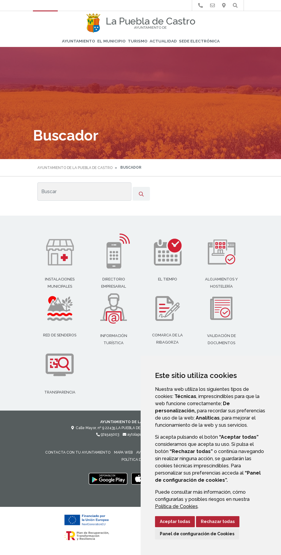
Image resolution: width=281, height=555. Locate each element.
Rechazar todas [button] (218, 521)
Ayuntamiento (78, 41)
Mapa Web (123, 452)
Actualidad (163, 41)
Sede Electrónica (199, 41)
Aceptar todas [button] (175, 521)
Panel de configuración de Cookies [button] (197, 533)
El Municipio (111, 41)
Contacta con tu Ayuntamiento (77, 452)
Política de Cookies (176, 506)
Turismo (138, 41)
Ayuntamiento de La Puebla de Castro (75, 168)
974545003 (107, 434)
